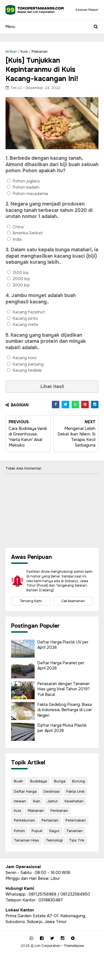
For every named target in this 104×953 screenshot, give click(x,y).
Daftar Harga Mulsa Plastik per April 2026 (62, 728)
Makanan (40, 51)
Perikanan (59, 810)
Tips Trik (76, 840)
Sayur (54, 830)
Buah (18, 781)
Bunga (59, 781)
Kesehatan (74, 801)
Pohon (19, 830)
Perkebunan (24, 820)
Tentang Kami (31, 601)
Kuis (24, 51)
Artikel (11, 51)
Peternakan (75, 820)
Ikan (36, 801)
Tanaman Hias (26, 840)
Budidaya (38, 781)
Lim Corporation (47, 946)
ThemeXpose (74, 946)
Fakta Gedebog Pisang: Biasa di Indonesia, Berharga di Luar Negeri (64, 710)
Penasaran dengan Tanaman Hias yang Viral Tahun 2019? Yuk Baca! (63, 689)
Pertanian (50, 820)
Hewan (20, 801)
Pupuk (37, 830)
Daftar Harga (25, 791)
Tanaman (74, 830)
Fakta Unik (75, 791)
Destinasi (52, 791)
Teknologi (54, 840)
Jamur (52, 801)
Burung (78, 781)
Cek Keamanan (73, 601)
